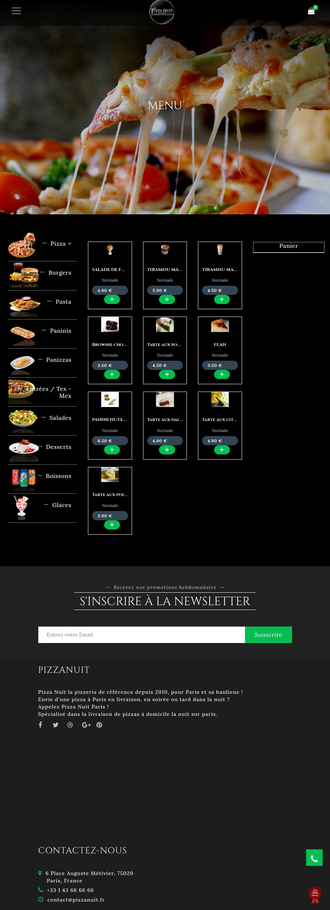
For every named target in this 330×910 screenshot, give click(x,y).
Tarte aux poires (111, 494)
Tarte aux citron (222, 419)
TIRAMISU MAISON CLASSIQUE (237, 269)
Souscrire (268, 634)
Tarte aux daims (166, 419)
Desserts (54, 446)
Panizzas (54, 359)
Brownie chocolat (115, 344)
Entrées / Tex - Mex (44, 392)
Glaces (57, 504)
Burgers (55, 272)
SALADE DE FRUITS (113, 269)
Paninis (56, 330)
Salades (55, 417)
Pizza (56, 243)
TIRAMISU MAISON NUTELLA (180, 269)
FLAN (220, 344)
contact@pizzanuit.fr (76, 899)
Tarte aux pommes (168, 344)
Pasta (59, 301)
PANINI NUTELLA (111, 419)
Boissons (54, 475)
